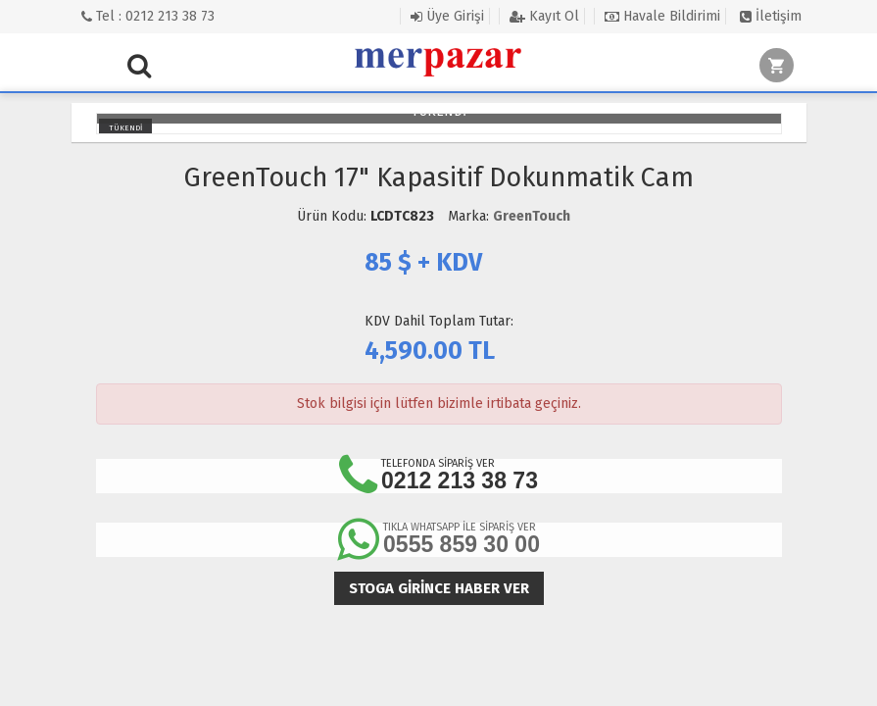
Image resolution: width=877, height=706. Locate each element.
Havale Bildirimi (662, 16)
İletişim (771, 16)
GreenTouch (531, 216)
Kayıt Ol (544, 16)
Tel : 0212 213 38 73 (148, 16)
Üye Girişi (447, 16)
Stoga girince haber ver (439, 588)
